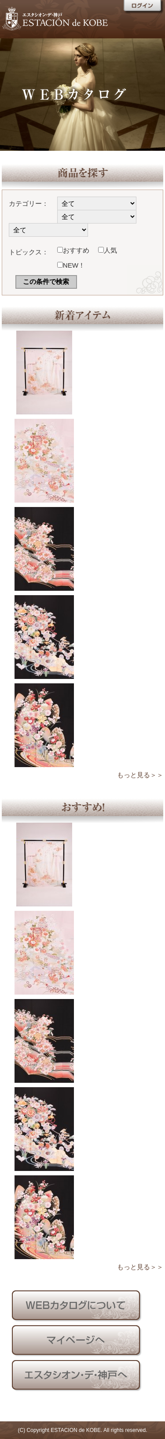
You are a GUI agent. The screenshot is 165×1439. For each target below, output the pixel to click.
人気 (107, 250)
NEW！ (71, 265)
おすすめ (73, 250)
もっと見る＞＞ (140, 775)
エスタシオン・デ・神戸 (74, 17)
